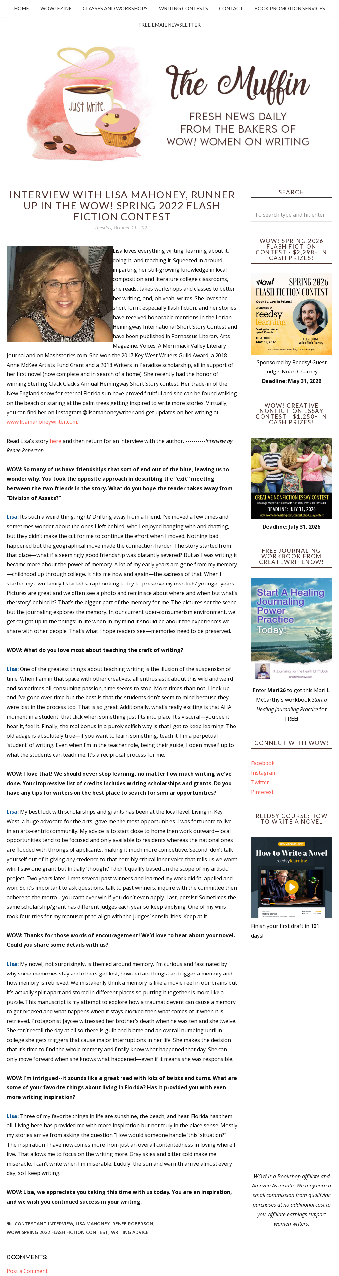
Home (21, 8)
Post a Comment (27, 1271)
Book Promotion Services (289, 8)
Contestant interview (44, 1224)
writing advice (130, 1232)
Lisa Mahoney (93, 1224)
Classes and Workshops (115, 8)
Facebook (263, 763)
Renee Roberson (132, 1224)
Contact (231, 8)
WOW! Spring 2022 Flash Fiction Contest (57, 1232)
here (55, 440)
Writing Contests (183, 8)
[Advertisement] (291, 1056)
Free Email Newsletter (169, 25)
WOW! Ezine (56, 8)
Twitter (260, 782)
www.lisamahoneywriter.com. (43, 421)
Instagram (264, 772)
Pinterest (262, 792)
